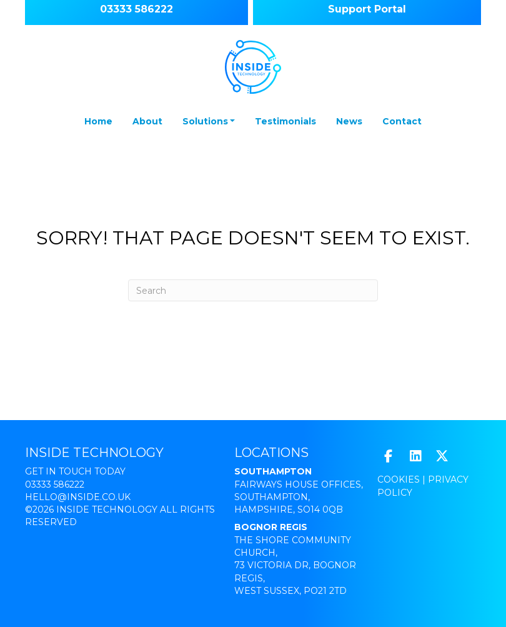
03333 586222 (54, 484)
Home (98, 121)
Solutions (205, 121)
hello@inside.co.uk (78, 497)
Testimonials (285, 121)
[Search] (253, 290)
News (349, 121)
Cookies (398, 479)
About (147, 121)
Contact (402, 121)
